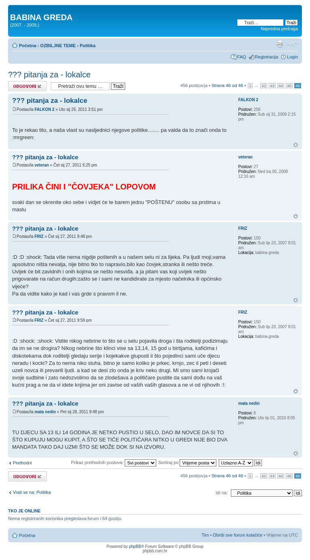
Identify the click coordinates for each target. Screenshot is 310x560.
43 (272, 85)
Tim (205, 535)
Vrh (295, 145)
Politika (87, 45)
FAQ (241, 56)
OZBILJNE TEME (58, 45)
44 (281, 85)
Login (292, 56)
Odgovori (27, 86)
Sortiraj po (187, 462)
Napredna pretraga (279, 28)
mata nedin (45, 412)
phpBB (135, 546)
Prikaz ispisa (279, 44)
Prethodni (22, 462)
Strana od (227, 85)
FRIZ (38, 236)
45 (289, 85)
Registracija (266, 56)
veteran (41, 165)
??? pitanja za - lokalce (49, 74)
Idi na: (222, 492)
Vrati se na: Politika (32, 492)
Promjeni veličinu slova (292, 44)
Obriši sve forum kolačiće (237, 535)
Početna (27, 45)
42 (264, 85)
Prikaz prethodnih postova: (113, 462)
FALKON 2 (44, 109)
